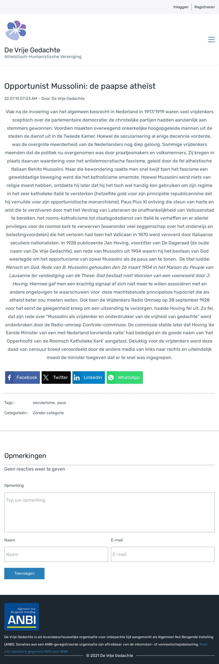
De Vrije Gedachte (68, 98)
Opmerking (14, 485)
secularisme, (45, 402)
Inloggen (180, 7)
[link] (22, 377)
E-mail (117, 540)
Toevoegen (24, 573)
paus (61, 402)
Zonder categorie (48, 413)
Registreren (204, 7)
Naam (9, 540)
